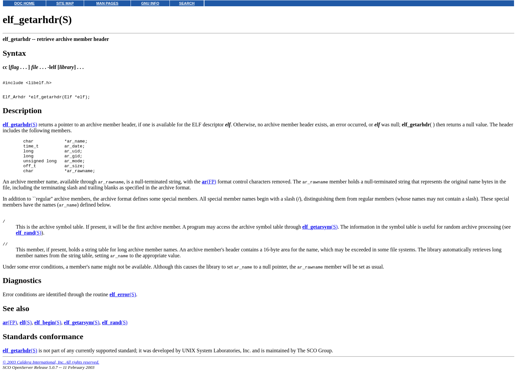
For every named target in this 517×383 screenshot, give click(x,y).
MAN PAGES (107, 3)
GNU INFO (150, 3)
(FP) (209, 192)
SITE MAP (65, 3)
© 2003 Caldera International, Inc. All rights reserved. (51, 374)
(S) (20, 128)
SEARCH (187, 3)
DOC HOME (24, 3)
